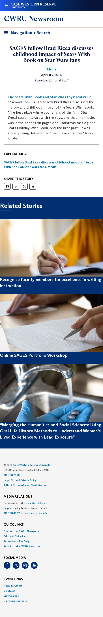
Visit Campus (11, 595)
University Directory (15, 601)
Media (52, 167)
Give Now (9, 590)
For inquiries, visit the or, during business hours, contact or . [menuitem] (26, 508)
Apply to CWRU (13, 585)
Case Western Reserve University (31, 465)
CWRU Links (13, 579)
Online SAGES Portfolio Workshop (34, 355)
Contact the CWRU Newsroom (22, 531)
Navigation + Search (26, 33)
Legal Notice (11, 480)
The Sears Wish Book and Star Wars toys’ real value (49, 97)
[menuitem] (51, 531)
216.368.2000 (12, 475)
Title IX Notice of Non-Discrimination (25, 485)
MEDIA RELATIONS (18, 497)
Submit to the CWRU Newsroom (22, 546)
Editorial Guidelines (15, 536)
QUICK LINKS (14, 525)
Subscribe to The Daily (16, 541)
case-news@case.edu (36, 513)
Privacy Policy (28, 480)
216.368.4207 (12, 513)
